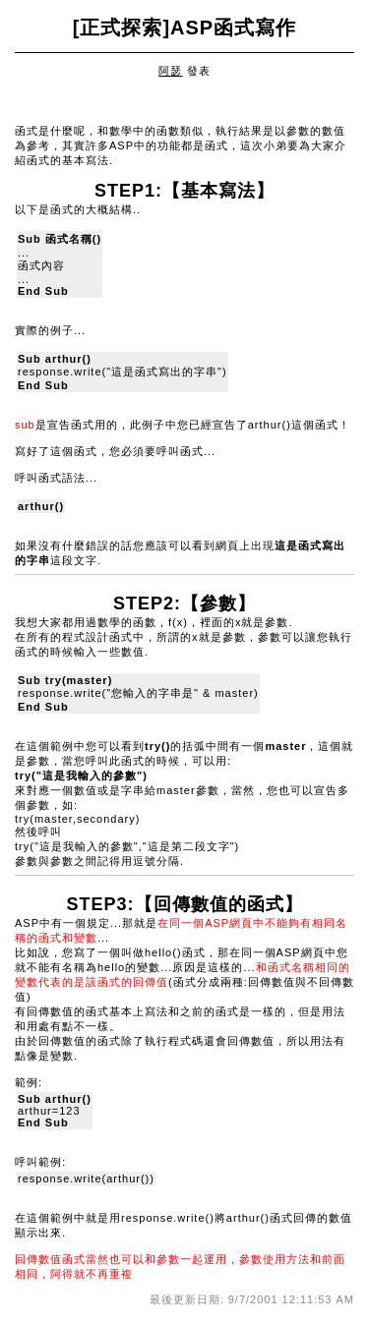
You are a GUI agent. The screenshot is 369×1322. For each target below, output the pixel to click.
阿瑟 (170, 71)
